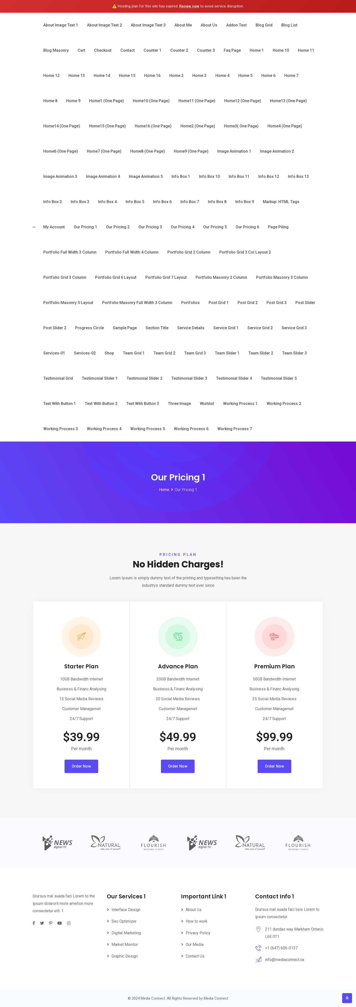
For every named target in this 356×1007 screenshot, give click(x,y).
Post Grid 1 (219, 302)
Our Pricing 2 (118, 227)
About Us (209, 25)
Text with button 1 (59, 403)
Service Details (190, 328)
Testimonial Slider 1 (100, 378)
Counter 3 (206, 50)
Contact (127, 50)
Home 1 (257, 50)
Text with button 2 (101, 403)
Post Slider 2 (54, 328)
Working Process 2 (284, 403)
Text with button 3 (142, 403)
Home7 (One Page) (104, 151)
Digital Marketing (126, 933)
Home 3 (199, 75)
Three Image (179, 403)
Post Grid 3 (277, 302)
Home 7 (291, 75)
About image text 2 (104, 25)
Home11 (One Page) (196, 100)
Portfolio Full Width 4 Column (131, 252)
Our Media (194, 944)
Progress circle (89, 328)
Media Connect (216, 998)
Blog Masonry (56, 50)
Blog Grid (264, 25)
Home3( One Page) (241, 126)
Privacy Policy (198, 933)
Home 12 (51, 75)
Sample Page (125, 328)
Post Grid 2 (248, 302)
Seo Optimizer (123, 921)
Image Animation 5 (146, 176)
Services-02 (85, 353)
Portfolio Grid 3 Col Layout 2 (245, 252)
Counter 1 (152, 50)
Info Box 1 (181, 176)
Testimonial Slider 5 (279, 378)
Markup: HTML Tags (281, 201)
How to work (196, 921)
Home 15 (127, 75)
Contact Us (195, 956)
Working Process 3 (60, 428)
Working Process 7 (234, 428)
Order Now (81, 766)
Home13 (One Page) (288, 100)
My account (54, 227)
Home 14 (102, 75)
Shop (109, 353)
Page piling (278, 227)
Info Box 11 (239, 176)
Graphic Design (124, 956)
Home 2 (176, 75)
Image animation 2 (277, 151)
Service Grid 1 (226, 328)
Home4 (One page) (284, 126)
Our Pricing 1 (85, 227)
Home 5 (245, 75)
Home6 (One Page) (60, 151)
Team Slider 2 (260, 353)
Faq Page (232, 50)
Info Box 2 (52, 201)
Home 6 (268, 75)
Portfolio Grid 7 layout (166, 277)
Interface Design (125, 909)
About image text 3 (148, 25)
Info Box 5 (135, 201)
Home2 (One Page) (197, 126)
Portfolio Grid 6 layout (115, 277)
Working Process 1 (240, 403)
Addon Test (236, 25)
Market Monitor (124, 944)
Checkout (102, 50)
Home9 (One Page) (191, 151)
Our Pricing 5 (215, 227)
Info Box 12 (268, 176)
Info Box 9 (244, 201)
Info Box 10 (209, 176)
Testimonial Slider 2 (144, 378)
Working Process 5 (147, 428)
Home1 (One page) (106, 100)
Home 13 (76, 75)
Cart (81, 50)
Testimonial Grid (58, 378)
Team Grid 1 (134, 353)
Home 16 (152, 75)
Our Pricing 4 (182, 227)
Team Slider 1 (227, 353)
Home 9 (73, 100)
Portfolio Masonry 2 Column (221, 277)
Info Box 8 (217, 201)
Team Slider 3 (294, 353)
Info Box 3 (80, 201)
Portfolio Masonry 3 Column (282, 277)
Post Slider (305, 302)
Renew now (189, 6)
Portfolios (190, 302)
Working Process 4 (104, 428)
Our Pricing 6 (247, 227)
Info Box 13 (298, 176)
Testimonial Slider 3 (189, 378)
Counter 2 (179, 50)
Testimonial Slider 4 (234, 378)
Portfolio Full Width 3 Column (69, 252)
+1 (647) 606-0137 (281, 948)
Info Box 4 (107, 201)
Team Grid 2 (164, 353)
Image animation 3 (60, 176)
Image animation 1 (234, 151)
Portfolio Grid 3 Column (64, 277)
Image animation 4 (103, 176)
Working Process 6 (191, 428)
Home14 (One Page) (61, 126)
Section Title (157, 328)
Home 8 (50, 100)
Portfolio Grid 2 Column (188, 252)
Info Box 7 (189, 201)
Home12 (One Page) (242, 100)
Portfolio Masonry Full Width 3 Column (137, 302)
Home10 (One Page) (151, 100)
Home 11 (306, 50)
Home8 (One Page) (147, 151)
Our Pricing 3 (150, 227)
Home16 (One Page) (153, 126)
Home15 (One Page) (107, 126)
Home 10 (281, 50)
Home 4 (222, 75)
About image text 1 (60, 25)
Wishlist (207, 403)
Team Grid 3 (195, 353)
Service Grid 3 (294, 328)
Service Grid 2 (260, 328)
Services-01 (54, 353)
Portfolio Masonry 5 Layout (68, 302)
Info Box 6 (162, 201)
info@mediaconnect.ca (284, 959)
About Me (183, 25)
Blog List (289, 25)
